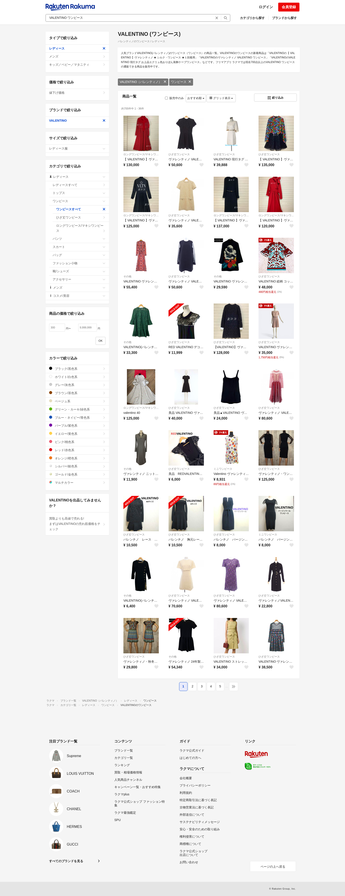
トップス (79, 193)
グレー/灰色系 (77, 385)
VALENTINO (77, 120)
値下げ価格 (77, 92)
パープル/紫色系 (77, 425)
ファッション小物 (79, 263)
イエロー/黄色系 (77, 434)
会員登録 (289, 7)
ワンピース (181, 82)
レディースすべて (79, 185)
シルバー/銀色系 (77, 466)
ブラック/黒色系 (77, 368)
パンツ (79, 238)
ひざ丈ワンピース (179, 154)
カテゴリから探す (252, 18)
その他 (127, 276)
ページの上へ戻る (273, 866)
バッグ (79, 255)
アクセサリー (79, 279)
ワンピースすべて (80, 209)
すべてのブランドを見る (66, 861)
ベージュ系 (77, 401)
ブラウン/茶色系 (77, 393)
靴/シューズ (79, 271)
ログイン (266, 7)
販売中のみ (174, 98)
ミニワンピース (223, 468)
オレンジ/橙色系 (77, 458)
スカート (79, 247)
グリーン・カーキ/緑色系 (77, 409)
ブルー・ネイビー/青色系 (77, 417)
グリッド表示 (221, 98)
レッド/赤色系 (77, 450)
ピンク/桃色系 (77, 442)
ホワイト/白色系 (77, 377)
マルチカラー (77, 482)
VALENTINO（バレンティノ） (143, 82)
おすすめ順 (195, 98)
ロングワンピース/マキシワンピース (141, 154)
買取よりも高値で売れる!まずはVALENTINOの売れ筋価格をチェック (77, 524)
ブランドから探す (284, 18)
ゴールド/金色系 (77, 474)
